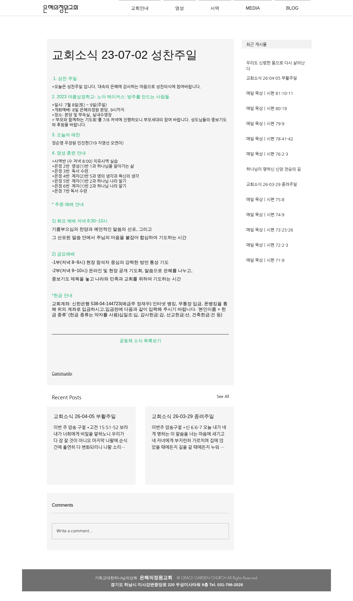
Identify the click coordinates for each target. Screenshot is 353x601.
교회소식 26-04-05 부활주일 (85, 416)
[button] (277, 44)
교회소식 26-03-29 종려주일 (183, 416)
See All (223, 396)
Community (62, 373)
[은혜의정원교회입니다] (60, 9)
